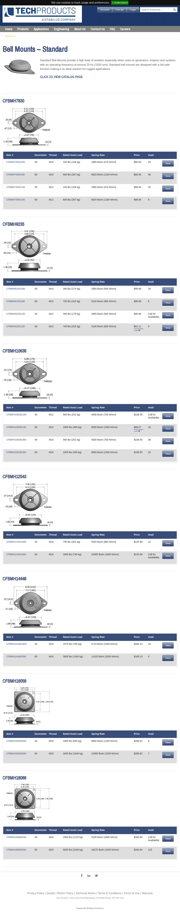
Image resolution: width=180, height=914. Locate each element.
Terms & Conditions (109, 893)
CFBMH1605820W (16, 741)
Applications (41, 29)
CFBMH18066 (14, 778)
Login (133, 9)
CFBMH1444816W (16, 644)
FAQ (112, 29)
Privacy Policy (35, 893)
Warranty (147, 893)
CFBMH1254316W (16, 541)
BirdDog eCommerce (95, 908)
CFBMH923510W (15, 288)
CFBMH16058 (14, 681)
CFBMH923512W (15, 313)
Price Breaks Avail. (138, 329)
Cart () (119, 9)
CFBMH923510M (15, 301)
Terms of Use (132, 893)
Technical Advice (85, 893)
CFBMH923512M (15, 326)
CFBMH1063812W (16, 414)
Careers (125, 29)
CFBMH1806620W (16, 837)
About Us (79, 29)
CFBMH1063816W (16, 439)
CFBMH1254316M (16, 554)
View (168, 163)
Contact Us (98, 29)
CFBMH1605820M (16, 753)
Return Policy (65, 893)
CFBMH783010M (15, 174)
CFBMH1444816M (16, 656)
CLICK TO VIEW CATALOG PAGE (61, 76)
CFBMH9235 (13, 224)
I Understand (120, 2)
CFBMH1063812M (16, 427)
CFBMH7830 (13, 101)
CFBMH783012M (15, 199)
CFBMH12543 (14, 476)
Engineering (61, 29)
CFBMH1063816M (16, 452)
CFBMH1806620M (16, 849)
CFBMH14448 (14, 579)
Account (104, 9)
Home (8, 29)
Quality (50, 893)
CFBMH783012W (15, 187)
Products (23, 29)
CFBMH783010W (15, 162)
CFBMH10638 (14, 351)
